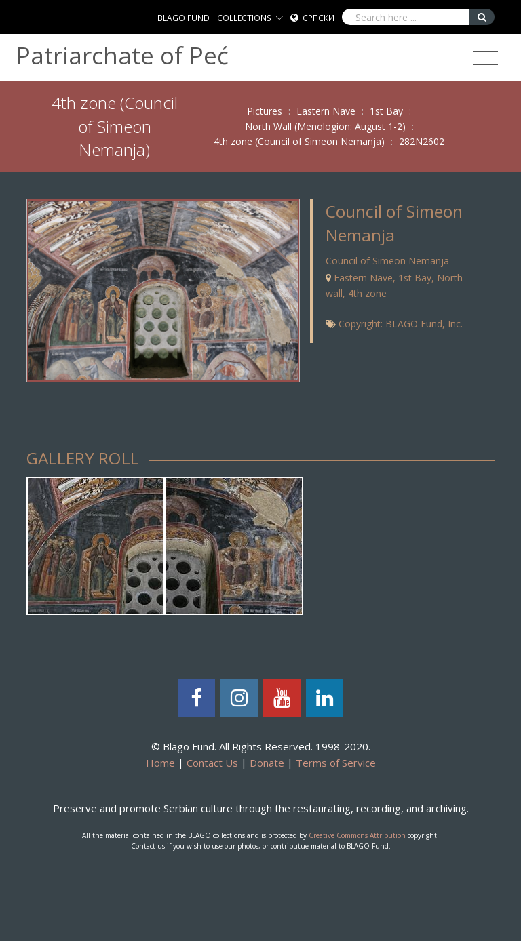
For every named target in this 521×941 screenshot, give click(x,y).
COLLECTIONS (244, 18)
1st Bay (386, 110)
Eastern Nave (325, 110)
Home (160, 762)
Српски (318, 18)
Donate (267, 762)
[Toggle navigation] (485, 58)
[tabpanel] (95, 546)
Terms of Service (336, 762)
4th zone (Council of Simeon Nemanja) (299, 141)
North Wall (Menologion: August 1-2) (325, 126)
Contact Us (212, 762)
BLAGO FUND (183, 18)
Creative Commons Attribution (357, 835)
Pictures (264, 110)
